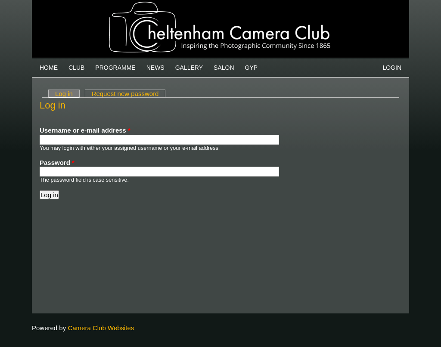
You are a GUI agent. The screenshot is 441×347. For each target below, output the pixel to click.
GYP (251, 67)
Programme (115, 67)
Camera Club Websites (101, 328)
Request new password (125, 93)
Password (57, 162)
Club (76, 67)
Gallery (189, 67)
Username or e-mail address (85, 130)
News (155, 67)
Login (391, 67)
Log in (67, 93)
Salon (224, 67)
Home (49, 67)
